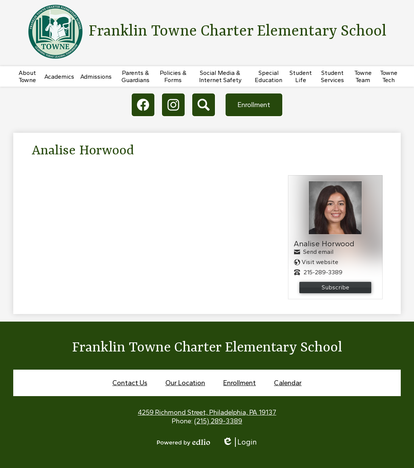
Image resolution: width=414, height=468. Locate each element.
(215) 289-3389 (218, 421)
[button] (27, 76)
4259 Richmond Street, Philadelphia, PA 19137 (207, 412)
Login (239, 442)
